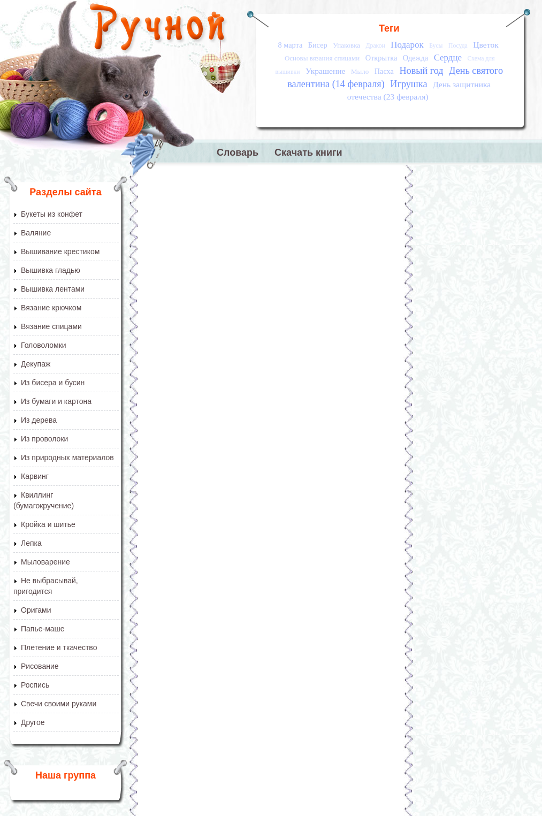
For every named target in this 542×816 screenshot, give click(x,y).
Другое (32, 722)
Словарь (237, 152)
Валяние (36, 232)
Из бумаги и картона (56, 401)
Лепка (31, 543)
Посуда (458, 45)
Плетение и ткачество (59, 647)
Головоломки (43, 345)
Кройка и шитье (48, 524)
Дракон (375, 45)
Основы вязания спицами (322, 58)
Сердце (448, 57)
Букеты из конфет (51, 214)
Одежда (415, 58)
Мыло (360, 71)
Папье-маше (43, 628)
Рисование (40, 666)
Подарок (407, 45)
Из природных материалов (67, 457)
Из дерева (39, 420)
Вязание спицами (51, 326)
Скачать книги (308, 152)
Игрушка (408, 84)
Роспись (35, 685)
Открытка (381, 58)
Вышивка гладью (50, 270)
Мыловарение (45, 562)
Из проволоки (44, 438)
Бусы (435, 45)
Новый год (421, 70)
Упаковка (346, 45)
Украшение (326, 70)
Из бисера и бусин (53, 382)
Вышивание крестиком (60, 251)
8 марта (290, 45)
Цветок (485, 44)
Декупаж (35, 364)
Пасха (384, 71)
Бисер (317, 45)
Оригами (36, 610)
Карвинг (35, 476)
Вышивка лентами (53, 289)
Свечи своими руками (58, 703)
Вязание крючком (51, 307)
